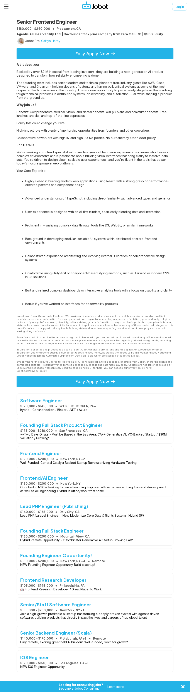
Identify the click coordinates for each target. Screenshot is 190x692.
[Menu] (6, 6)
